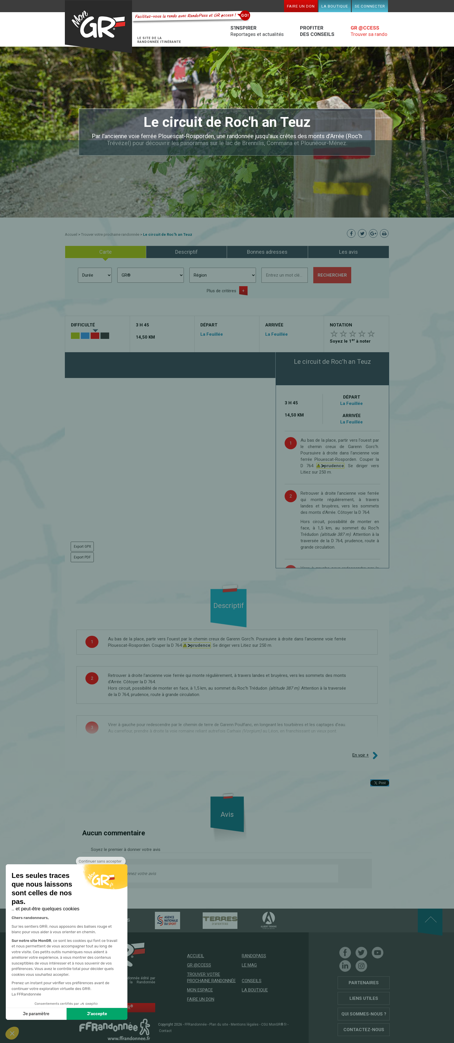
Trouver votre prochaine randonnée (110, 234)
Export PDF (82, 557)
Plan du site (218, 1024)
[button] (12, 1033)
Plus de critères (221, 290)
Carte (105, 252)
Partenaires (364, 982)
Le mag (249, 965)
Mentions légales (245, 1024)
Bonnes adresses (267, 252)
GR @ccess (199, 965)
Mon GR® (98, 26)
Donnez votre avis (139, 873)
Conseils (251, 980)
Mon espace (200, 990)
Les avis (348, 252)
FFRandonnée (196, 1024)
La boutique (334, 6)
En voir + (360, 755)
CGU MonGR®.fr (274, 1024)
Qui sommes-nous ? (363, 1014)
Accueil (71, 234)
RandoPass (254, 955)
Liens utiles (363, 998)
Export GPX (82, 547)
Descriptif (186, 252)
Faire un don (301, 6)
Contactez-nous (363, 1029)
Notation (341, 325)
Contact (165, 1031)
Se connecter (370, 6)
